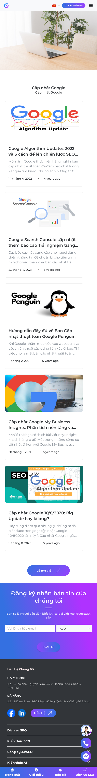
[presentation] (35, 663)
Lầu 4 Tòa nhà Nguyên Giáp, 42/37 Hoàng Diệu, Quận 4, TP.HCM (45, 686)
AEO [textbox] (63, 628)
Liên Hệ (43, 713)
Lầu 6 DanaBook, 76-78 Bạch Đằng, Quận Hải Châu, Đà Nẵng (48, 701)
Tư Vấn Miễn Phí (74, 5)
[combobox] (74, 628)
